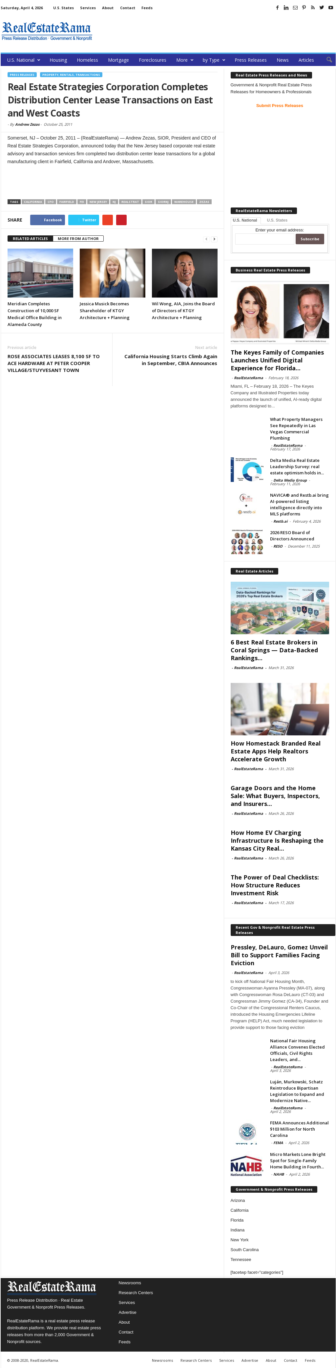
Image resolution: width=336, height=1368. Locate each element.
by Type (214, 60)
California (33, 202)
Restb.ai (280, 521)
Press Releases (251, 60)
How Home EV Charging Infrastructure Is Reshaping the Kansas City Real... (277, 840)
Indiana (238, 1229)
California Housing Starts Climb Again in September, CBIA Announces (170, 359)
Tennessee (241, 1259)
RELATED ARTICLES (30, 238)
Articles (306, 60)
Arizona (238, 1200)
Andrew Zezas (27, 124)
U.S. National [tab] (245, 220)
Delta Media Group (290, 480)
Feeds (147, 7)
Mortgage (118, 60)
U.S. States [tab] (277, 220)
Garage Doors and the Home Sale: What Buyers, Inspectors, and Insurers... (275, 796)
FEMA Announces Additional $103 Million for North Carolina (299, 1129)
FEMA (278, 1142)
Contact (127, 7)
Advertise (127, 1312)
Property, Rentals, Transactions (71, 75)
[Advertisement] (216, 31)
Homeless (87, 60)
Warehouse (184, 202)
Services (88, 7)
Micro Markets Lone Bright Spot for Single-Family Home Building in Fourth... (298, 1160)
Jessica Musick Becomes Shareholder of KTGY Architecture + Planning (105, 310)
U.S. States (63, 7)
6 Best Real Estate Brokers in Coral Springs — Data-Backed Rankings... (274, 650)
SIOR (148, 202)
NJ (114, 202)
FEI (82, 202)
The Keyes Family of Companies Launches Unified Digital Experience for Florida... (277, 360)
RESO (278, 546)
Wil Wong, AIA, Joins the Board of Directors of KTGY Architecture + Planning (183, 310)
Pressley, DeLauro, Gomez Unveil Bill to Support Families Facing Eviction (279, 955)
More (185, 60)
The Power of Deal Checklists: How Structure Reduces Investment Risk (275, 885)
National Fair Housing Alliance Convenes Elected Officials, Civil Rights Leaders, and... (297, 1050)
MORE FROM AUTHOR (78, 238)
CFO (51, 202)
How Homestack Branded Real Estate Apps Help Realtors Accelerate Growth (276, 751)
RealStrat (130, 202)
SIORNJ (163, 202)
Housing (58, 60)
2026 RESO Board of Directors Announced (292, 536)
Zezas (204, 202)
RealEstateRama (248, 377)
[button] (326, 60)
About (108, 7)
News (283, 60)
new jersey (98, 202)
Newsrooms (130, 1282)
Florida (237, 1220)
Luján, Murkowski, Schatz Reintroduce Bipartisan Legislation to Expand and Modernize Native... (297, 1091)
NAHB (278, 1174)
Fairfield (66, 202)
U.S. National (23, 60)
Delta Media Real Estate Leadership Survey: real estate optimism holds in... (297, 466)
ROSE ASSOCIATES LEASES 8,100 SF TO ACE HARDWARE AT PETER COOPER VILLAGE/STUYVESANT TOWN (54, 363)
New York (240, 1239)
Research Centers (136, 1292)
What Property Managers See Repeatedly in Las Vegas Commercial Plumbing (296, 428)
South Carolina (245, 1249)
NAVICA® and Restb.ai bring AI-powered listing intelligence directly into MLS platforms (299, 504)
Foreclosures (152, 60)
